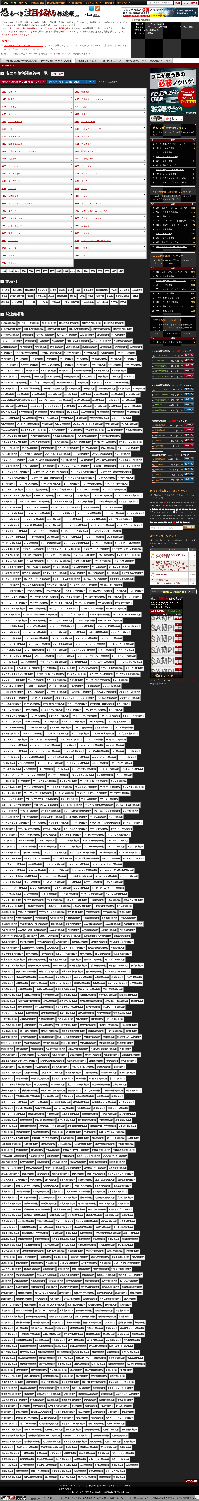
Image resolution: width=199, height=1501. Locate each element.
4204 (4, 136)
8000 (100, 271)
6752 (77, 240)
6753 (4, 248)
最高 (182, 512)
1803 (77, 92)
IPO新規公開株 (37, 3)
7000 (86, 271)
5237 (77, 196)
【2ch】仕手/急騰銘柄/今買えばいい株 (19, 61)
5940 (4, 240)
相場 (180, 508)
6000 (72, 271)
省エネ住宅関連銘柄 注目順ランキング (23, 81)
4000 (45, 271)
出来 (153, 515)
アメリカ (183, 505)
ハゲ (154, 502)
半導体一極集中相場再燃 (147, 30)
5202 (4, 196)
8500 (107, 271)
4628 (4, 174)
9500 (120, 271)
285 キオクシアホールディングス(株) (171, 208)
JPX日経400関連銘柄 (161, 355)
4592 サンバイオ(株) (166, 174)
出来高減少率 (160, 61)
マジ (171, 512)
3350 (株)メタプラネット (168, 298)
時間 (188, 512)
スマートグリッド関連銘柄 (162, 376)
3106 (4, 107)
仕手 (175, 511)
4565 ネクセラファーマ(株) (169, 342)
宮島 (190, 508)
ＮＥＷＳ (169, 502)
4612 (4, 151)
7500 (93, 271)
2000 (17, 271)
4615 (4, 159)
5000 (58, 271)
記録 (193, 508)
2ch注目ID (109, 3)
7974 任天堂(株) (164, 152)
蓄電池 (164, 515)
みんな (159, 515)
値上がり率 (87, 61)
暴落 (187, 505)
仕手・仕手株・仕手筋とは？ (16, 34)
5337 (4, 203)
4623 (4, 166)
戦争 (156, 505)
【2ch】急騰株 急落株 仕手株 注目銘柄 (17, 28)
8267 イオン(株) (164, 161)
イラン (49, 49)
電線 (163, 512)
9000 (114, 271)
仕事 (182, 502)
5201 (77, 188)
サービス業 (160, 435)
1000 (3, 271)
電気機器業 (160, 425)
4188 (77, 129)
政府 (185, 502)
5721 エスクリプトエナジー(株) (171, 182)
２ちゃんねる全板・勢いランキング (174, 333)
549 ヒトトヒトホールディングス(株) (171, 247)
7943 (77, 255)
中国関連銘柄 (161, 400)
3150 (4, 114)
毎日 (160, 512)
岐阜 (158, 502)
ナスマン (155, 509)
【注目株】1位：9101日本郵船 (149, 24)
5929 (77, 218)
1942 (4, 99)
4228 (4, 144)
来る (169, 508)
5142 (4, 188)
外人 (166, 508)
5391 (77, 203)
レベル (161, 502)
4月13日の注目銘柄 (144, 33)
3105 (77, 99)
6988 (77, 248)
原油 (173, 502)
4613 (77, 151)
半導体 (175, 505)
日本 (186, 509)
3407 (77, 114)
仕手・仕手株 (54, 54)
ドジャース (172, 508)
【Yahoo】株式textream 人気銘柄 (55, 61)
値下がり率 (112, 61)
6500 (79, 271)
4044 (77, 121)
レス (191, 502)
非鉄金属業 (160, 469)
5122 (77, 181)
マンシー (161, 505)
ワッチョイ (178, 502)
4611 (77, 144)
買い (180, 512)
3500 (38, 271)
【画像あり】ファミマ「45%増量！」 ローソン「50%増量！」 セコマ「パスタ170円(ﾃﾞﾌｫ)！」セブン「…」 (166, 27)
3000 (31, 271)
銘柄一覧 (23, 3)
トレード (156, 512)
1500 (10, 271)
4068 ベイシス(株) (165, 148)
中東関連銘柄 (161, 366)
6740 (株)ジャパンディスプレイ (171, 144)
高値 (151, 502)
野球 (164, 505)
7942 (4, 255)
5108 (4, 181)
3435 (4, 121)
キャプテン (169, 515)
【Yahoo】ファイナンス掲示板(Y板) (54, 28)
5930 (4, 226)
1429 (4, 92)
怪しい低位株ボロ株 (56, 3)
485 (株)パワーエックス (167, 242)
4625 (77, 166)
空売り (179, 505)
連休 (190, 505)
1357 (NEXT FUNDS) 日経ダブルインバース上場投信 (172, 221)
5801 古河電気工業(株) (167, 157)
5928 (4, 218)
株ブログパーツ (124, 3)
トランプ (171, 505)
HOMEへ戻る (8, 65)
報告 (163, 508)
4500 (52, 271)
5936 (4, 233)
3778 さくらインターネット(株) (171, 178)
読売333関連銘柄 (161, 371)
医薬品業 (159, 446)
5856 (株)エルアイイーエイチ (170, 169)
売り (177, 508)
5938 (77, 233)
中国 (191, 512)
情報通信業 (160, 430)
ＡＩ (185, 512)
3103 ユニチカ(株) (165, 293)
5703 (77, 211)
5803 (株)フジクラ (165, 216)
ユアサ (167, 512)
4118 (4, 129)
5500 (65, 271)
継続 (153, 505)
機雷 (156, 515)
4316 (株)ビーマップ (166, 165)
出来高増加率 (136, 61)
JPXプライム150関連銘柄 (161, 405)
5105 (77, 174)
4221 (77, 136)
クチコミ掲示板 (75, 3)
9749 (4, 263)
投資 (167, 505)
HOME (5, 3)
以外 (160, 508)
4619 (77, 159)
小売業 (158, 440)
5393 (4, 211)
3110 (77, 107)
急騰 (188, 502)
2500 (24, 271)
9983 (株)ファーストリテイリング (172, 225)
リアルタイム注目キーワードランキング (23, 45)
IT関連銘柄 (160, 360)
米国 (183, 508)
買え (165, 502)
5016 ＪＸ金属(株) (165, 238)
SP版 (13, 3)
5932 (77, 226)
